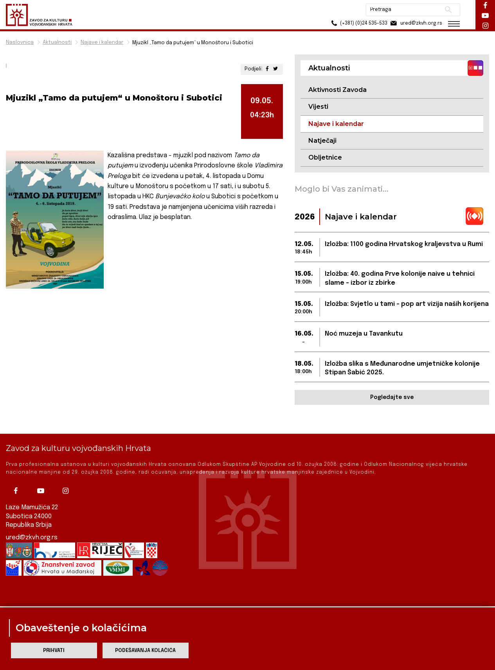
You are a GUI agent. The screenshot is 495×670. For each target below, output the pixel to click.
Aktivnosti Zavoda (337, 89)
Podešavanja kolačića (145, 650)
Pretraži (448, 9)
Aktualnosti (57, 42)
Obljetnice (325, 157)
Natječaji (322, 140)
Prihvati (54, 650)
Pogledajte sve (392, 397)
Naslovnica (20, 42)
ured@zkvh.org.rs (32, 520)
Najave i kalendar (102, 42)
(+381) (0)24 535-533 (358, 23)
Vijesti (318, 106)
